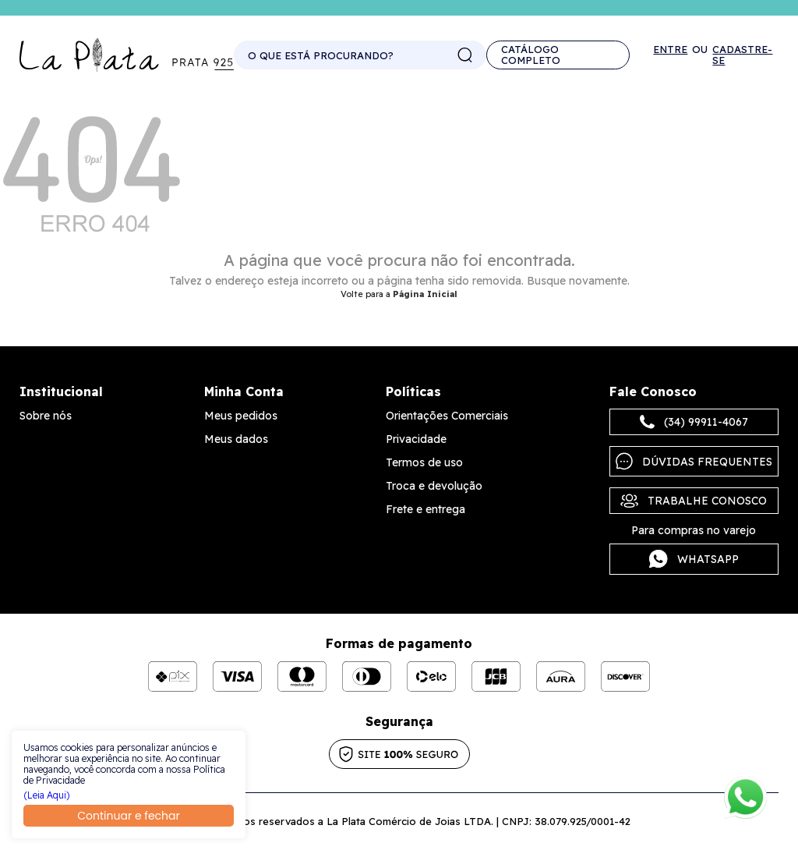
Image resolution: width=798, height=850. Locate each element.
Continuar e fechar (128, 815)
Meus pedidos (240, 416)
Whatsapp (694, 559)
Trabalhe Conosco (693, 501)
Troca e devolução (434, 486)
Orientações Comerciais (447, 416)
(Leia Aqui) (46, 795)
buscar (465, 55)
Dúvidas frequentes (694, 461)
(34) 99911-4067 (694, 422)
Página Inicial (425, 294)
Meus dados (236, 439)
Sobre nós (45, 416)
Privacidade (416, 439)
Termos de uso (424, 462)
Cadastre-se (742, 54)
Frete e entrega (425, 509)
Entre (670, 49)
